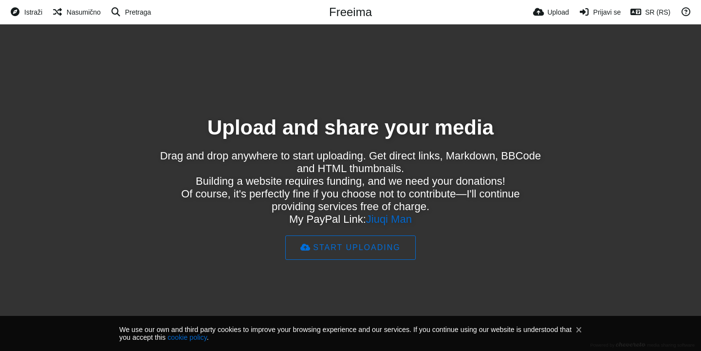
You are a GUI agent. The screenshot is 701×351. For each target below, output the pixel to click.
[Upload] (551, 12)
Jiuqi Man (389, 219)
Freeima (350, 12)
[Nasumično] (76, 12)
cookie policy (187, 337)
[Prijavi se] (600, 12)
